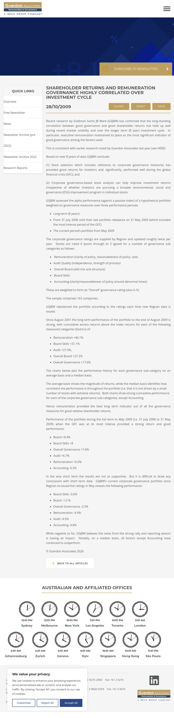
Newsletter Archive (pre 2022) (19, 140)
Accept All (71, 703)
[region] (47, 689)
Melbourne (49, 625)
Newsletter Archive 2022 (20, 157)
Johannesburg (16, 653)
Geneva (63, 653)
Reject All (47, 703)
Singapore (108, 653)
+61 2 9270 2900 (91, 677)
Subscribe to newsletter (136, 71)
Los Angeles (95, 625)
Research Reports (15, 168)
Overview (10, 102)
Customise (24, 703)
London (140, 625)
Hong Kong (130, 653)
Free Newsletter (14, 113)
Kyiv (85, 653)
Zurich (40, 653)
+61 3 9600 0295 (93, 686)
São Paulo (153, 653)
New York (72, 625)
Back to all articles (70, 563)
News (7, 124)
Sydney (26, 625)
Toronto (117, 625)
